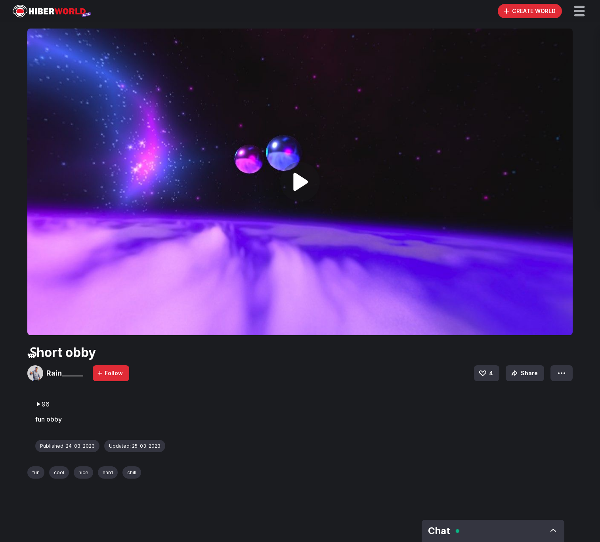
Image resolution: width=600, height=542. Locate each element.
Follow (110, 373)
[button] (579, 11)
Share (524, 373)
